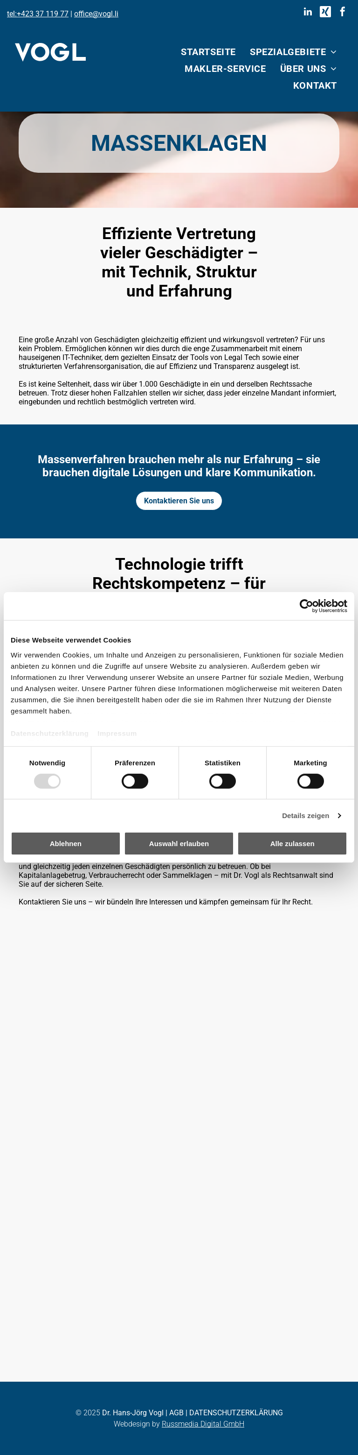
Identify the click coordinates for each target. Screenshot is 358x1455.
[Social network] (325, 13)
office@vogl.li (96, 13)
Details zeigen (305, 815)
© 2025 (88, 1412)
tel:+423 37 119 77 (38, 13)
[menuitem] (208, 51)
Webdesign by (137, 1424)
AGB (176, 1412)
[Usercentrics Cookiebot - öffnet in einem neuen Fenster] (306, 606)
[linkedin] (308, 13)
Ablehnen (66, 844)
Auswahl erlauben (179, 844)
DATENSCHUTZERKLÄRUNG (236, 1412)
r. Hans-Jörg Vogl (135, 1412)
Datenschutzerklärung (50, 733)
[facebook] (343, 13)
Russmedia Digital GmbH (203, 1424)
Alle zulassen (292, 844)
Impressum (117, 733)
